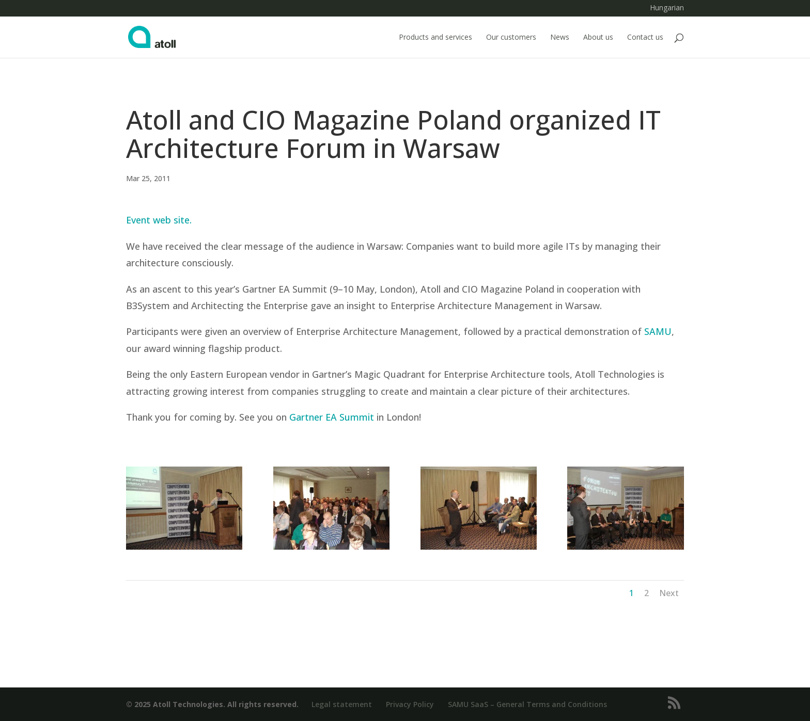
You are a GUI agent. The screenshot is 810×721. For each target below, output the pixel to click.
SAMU (658, 331)
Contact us (645, 38)
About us (598, 38)
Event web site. (159, 220)
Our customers (511, 38)
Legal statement (341, 704)
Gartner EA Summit (331, 417)
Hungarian (667, 8)
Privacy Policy (410, 704)
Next (669, 593)
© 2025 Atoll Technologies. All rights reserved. (212, 704)
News (559, 38)
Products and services (435, 38)
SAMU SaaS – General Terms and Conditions (527, 704)
